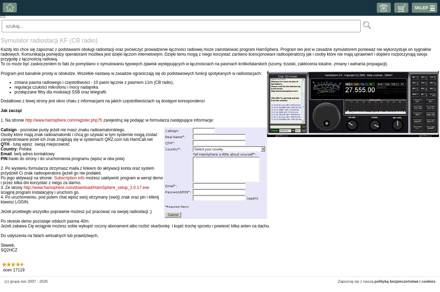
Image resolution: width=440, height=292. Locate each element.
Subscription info (69, 178)
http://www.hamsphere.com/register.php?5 (63, 120)
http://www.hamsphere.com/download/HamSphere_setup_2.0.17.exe (87, 187)
